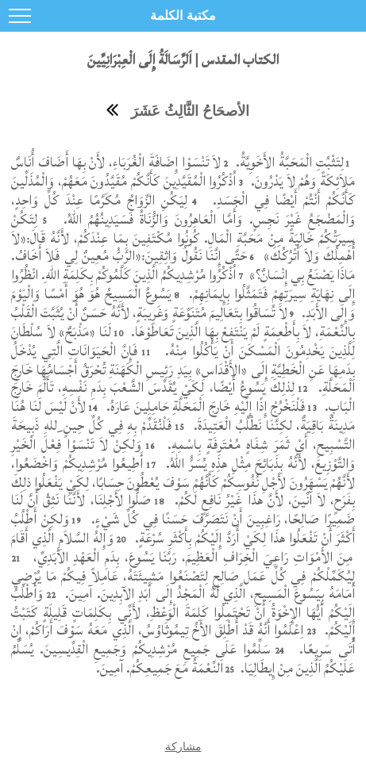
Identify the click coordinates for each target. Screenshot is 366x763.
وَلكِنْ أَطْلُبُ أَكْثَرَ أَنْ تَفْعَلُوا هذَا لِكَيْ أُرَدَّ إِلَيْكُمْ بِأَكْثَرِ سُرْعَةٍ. (183, 528)
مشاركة (183, 746)
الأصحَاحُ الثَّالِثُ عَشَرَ (190, 111)
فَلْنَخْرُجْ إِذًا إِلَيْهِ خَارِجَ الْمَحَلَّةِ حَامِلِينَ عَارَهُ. (203, 406)
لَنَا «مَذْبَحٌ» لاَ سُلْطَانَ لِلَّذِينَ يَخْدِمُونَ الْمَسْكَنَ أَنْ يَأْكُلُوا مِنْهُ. (183, 341)
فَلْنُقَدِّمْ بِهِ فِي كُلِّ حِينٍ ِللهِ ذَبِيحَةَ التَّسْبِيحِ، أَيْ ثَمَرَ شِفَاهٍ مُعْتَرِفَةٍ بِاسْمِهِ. (183, 435)
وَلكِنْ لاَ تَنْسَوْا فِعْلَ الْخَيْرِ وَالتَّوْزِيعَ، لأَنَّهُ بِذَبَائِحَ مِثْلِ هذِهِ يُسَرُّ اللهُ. (183, 454)
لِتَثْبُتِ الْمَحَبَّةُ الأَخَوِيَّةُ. (287, 162)
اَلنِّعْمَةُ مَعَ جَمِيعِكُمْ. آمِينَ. (159, 668)
